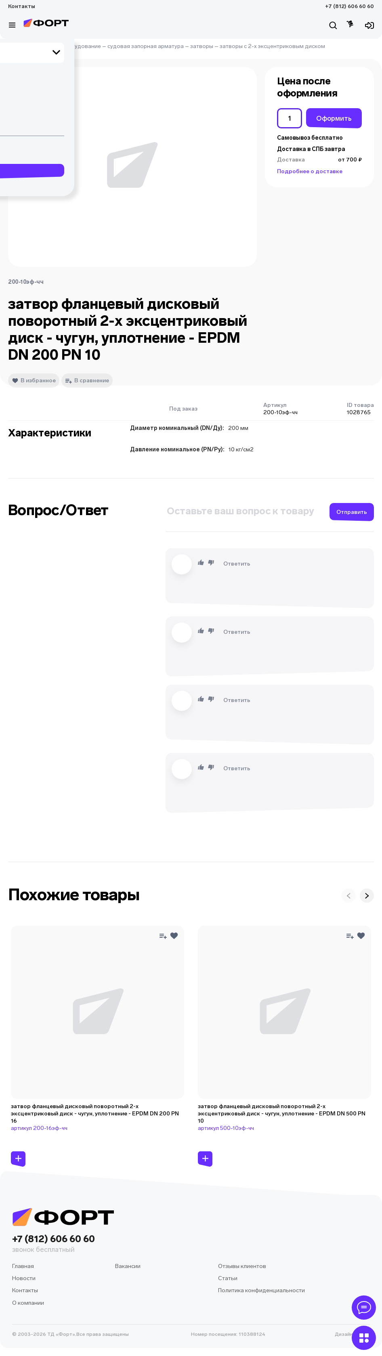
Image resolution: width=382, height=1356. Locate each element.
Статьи (227, 1278)
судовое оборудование (68, 46)
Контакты (21, 6)
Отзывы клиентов (242, 1266)
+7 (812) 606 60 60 (349, 6)
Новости (24, 1278)
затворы (201, 46)
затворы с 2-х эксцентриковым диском (272, 46)
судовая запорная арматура (145, 46)
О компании (28, 1303)
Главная (19, 46)
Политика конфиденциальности (261, 1290)
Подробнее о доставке (309, 171)
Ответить (236, 563)
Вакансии (128, 1266)
